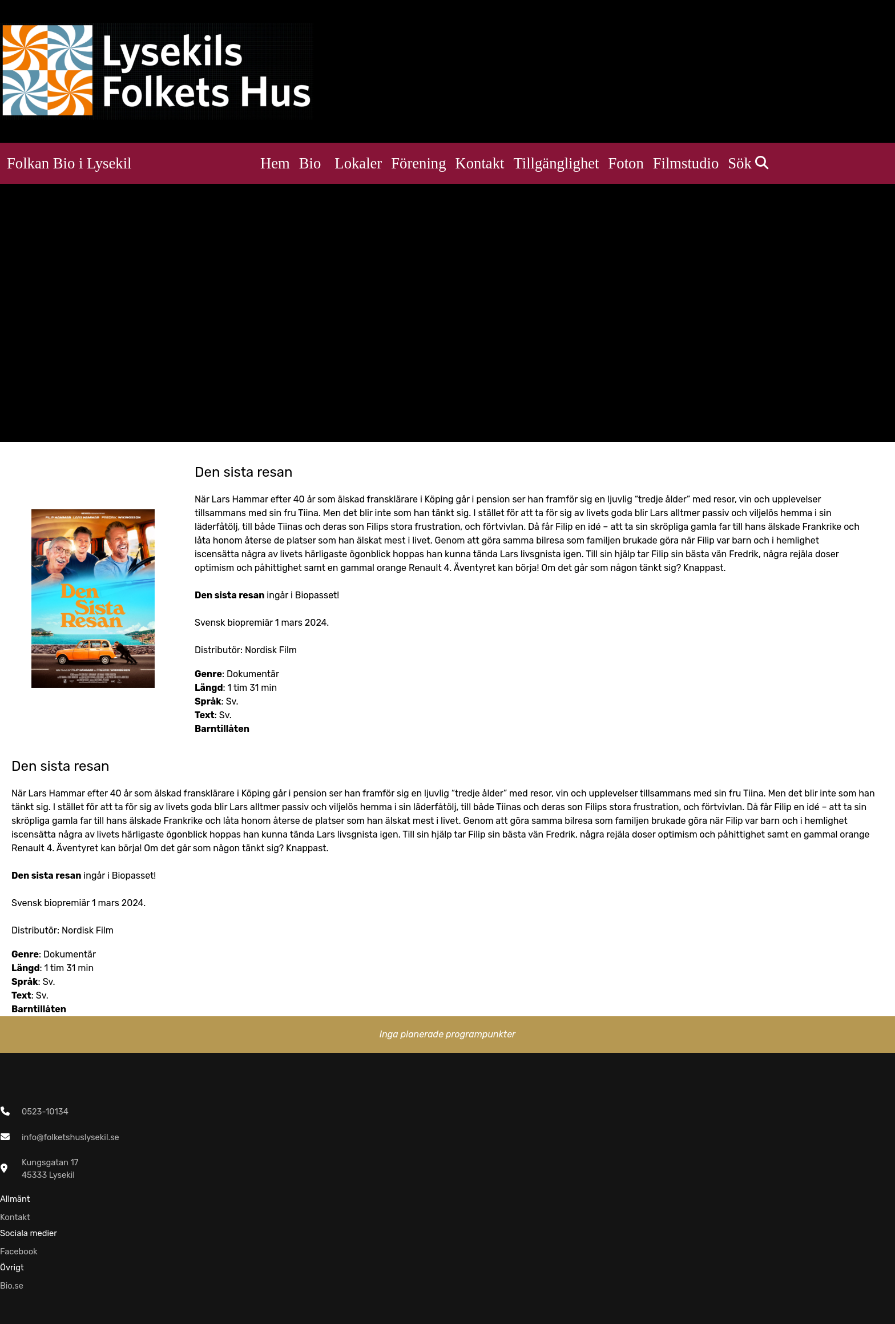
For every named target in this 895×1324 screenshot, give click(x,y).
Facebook (19, 1251)
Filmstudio (686, 163)
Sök (748, 163)
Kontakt (480, 163)
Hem (275, 163)
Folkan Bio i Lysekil (69, 163)
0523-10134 (45, 1111)
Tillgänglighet (556, 163)
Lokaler (358, 163)
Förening (418, 163)
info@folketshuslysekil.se (70, 1137)
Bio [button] (310, 163)
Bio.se (11, 1286)
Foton (626, 163)
